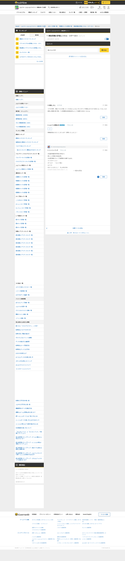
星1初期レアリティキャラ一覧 (24, 235)
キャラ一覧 (72, 12)
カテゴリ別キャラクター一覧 (24, 287)
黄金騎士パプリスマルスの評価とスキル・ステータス (32, 48)
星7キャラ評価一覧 (21, 219)
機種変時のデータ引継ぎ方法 (24, 408)
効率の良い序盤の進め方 (22, 333)
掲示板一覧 (93, 12)
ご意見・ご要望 (82, 12)
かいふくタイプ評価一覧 (22, 204)
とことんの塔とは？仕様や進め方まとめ (27, 424)
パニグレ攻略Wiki (36, 536)
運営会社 (77, 514)
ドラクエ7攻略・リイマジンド (40, 523)
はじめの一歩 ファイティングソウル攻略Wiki (93, 543)
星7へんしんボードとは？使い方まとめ (27, 416)
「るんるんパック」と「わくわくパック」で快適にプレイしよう (29, 432)
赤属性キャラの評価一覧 (22, 177)
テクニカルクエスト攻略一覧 (24, 310)
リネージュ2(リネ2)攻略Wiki (39, 543)
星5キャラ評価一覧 (21, 227)
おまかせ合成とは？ (21, 353)
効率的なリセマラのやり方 (23, 330)
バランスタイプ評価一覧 (22, 212)
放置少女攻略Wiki (61, 536)
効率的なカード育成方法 (22, 345)
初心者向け (62, 12)
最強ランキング (32, 12)
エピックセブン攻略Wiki (63, 533)
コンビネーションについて (23, 369)
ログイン (105, 2)
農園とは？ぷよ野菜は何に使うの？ (26, 412)
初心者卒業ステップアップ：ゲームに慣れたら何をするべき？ (29, 437)
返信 (103, 117)
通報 (105, 105)
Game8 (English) (87, 514)
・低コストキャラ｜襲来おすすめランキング (28, 150)
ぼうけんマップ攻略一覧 (22, 302)
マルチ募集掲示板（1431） (23, 126)
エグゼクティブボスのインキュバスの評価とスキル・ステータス (32, 57)
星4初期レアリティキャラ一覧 (24, 247)
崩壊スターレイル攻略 (37, 527)
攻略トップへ (19, 99)
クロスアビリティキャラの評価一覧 (26, 161)
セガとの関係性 (104, 12)
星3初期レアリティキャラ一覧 (24, 243)
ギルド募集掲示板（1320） (23, 123)
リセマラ (42, 12)
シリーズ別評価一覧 (21, 291)
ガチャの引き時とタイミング (24, 361)
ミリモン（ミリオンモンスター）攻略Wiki (68, 543)
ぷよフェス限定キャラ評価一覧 (24, 169)
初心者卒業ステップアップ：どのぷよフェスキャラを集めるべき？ (29, 459)
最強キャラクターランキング (28, 39)
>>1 (50, 129)
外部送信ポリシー (58, 514)
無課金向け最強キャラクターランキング (27, 142)
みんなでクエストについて (23, 365)
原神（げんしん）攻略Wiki (39, 533)
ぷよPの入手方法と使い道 (23, 404)
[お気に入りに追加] (84, 7)
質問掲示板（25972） (22, 119)
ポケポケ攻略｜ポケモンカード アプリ (92, 523)
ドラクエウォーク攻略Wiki (39, 529)
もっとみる (40, 61)
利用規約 (34, 514)
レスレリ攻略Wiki (86, 539)
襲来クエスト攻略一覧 (22, 314)
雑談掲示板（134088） (22, 115)
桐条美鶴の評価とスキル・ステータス (63, 36)
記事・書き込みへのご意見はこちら (78, 232)
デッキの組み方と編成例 (22, 341)
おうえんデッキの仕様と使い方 (24, 357)
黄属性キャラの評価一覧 (22, 188)
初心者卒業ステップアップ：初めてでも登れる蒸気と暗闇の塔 (29, 448)
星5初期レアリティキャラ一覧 (24, 250)
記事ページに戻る (78, 228)
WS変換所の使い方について (23, 428)
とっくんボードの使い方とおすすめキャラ (27, 420)
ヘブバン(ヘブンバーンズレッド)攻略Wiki (93, 536)
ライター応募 (104, 514)
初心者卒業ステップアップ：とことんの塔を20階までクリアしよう (28, 443)
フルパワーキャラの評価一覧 (24, 157)
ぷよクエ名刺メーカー (22, 107)
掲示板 (37, 35)
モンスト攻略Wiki (86, 527)
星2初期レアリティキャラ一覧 (24, 239)
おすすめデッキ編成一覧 (22, 295)
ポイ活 (78, 2)
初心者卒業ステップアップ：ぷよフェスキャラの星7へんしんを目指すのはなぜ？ (29, 453)
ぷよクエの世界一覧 (21, 306)
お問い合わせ (69, 514)
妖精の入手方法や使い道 (22, 400)
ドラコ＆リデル (20, 12)
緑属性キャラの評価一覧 (22, 184)
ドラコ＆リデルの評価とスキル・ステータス (32, 43)
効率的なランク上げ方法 (22, 349)
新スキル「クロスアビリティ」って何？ (27, 326)
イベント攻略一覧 (21, 318)
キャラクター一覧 (24, 52)
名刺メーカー (52, 12)
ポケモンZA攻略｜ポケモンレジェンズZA (42, 519)
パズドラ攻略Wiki (61, 527)
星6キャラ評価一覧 (21, 223)
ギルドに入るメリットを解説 (24, 337)
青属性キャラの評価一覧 (22, 181)
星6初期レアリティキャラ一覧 (24, 254)
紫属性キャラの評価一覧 (22, 192)
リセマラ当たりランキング (23, 146)
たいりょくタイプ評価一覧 (23, 208)
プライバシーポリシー (45, 514)
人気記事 (22, 35)
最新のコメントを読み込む (78, 56)
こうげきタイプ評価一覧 (22, 200)
